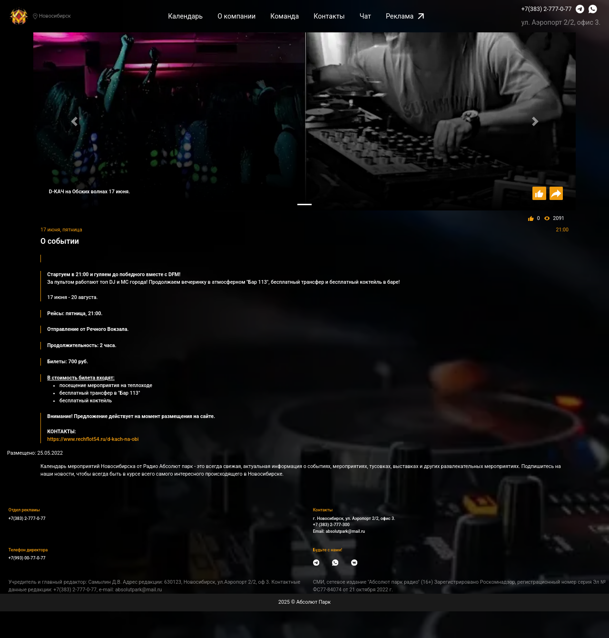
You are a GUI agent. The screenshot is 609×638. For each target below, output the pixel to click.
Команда (284, 16)
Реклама (405, 16)
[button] (74, 121)
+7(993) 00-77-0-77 (27, 558)
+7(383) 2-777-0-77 (546, 8)
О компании (236, 16)
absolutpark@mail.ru (345, 531)
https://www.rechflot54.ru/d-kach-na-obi (92, 439)
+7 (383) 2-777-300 (331, 524)
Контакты (329, 16)
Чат (365, 16)
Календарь (185, 16)
